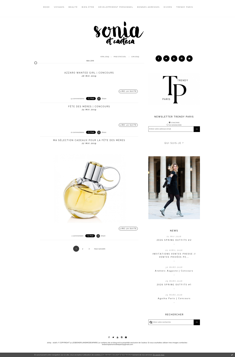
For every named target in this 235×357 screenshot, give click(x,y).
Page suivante (99, 249)
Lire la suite (128, 91)
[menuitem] (46, 9)
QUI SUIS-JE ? (174, 143)
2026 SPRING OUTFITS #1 (174, 285)
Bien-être (88, 7)
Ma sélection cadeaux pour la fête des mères (89, 140)
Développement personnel (115, 7)
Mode (46, 7)
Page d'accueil (120, 57)
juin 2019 (135, 57)
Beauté (73, 7)
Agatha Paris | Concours (174, 299)
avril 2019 (104, 57)
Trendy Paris (184, 7)
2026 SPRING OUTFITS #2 (174, 240)
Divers (168, 7)
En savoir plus (158, 355)
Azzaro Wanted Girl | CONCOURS (89, 73)
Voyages (59, 7)
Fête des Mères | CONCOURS (89, 106)
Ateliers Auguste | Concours (174, 271)
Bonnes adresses (148, 7)
